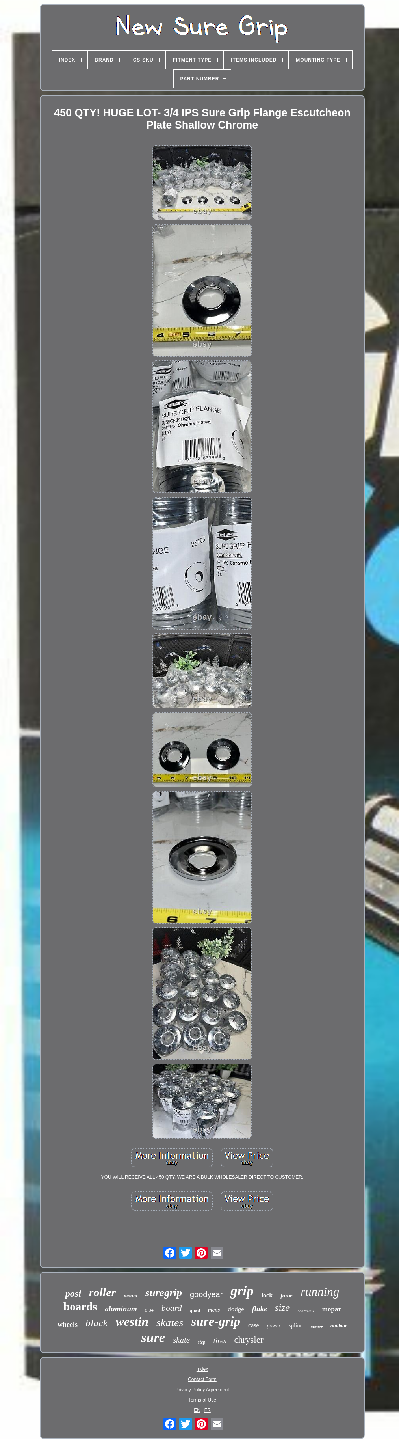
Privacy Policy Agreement (202, 1389)
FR (207, 1410)
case (253, 1325)
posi (73, 1293)
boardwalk (305, 1311)
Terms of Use (202, 1400)
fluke (259, 1309)
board (171, 1308)
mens (214, 1310)
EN (197, 1410)
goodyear (206, 1294)
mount (130, 1296)
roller (102, 1292)
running (320, 1292)
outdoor (338, 1326)
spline (296, 1325)
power (274, 1326)
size (282, 1307)
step (201, 1342)
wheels (68, 1325)
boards (80, 1306)
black (96, 1323)
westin (131, 1321)
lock (267, 1295)
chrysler (248, 1340)
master (316, 1326)
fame (286, 1295)
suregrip (163, 1293)
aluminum (121, 1309)
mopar (331, 1309)
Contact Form (202, 1379)
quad (195, 1311)
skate (181, 1340)
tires (219, 1340)
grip (241, 1291)
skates (169, 1322)
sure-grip (215, 1321)
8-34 (149, 1310)
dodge (236, 1309)
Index (202, 1369)
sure (153, 1337)
